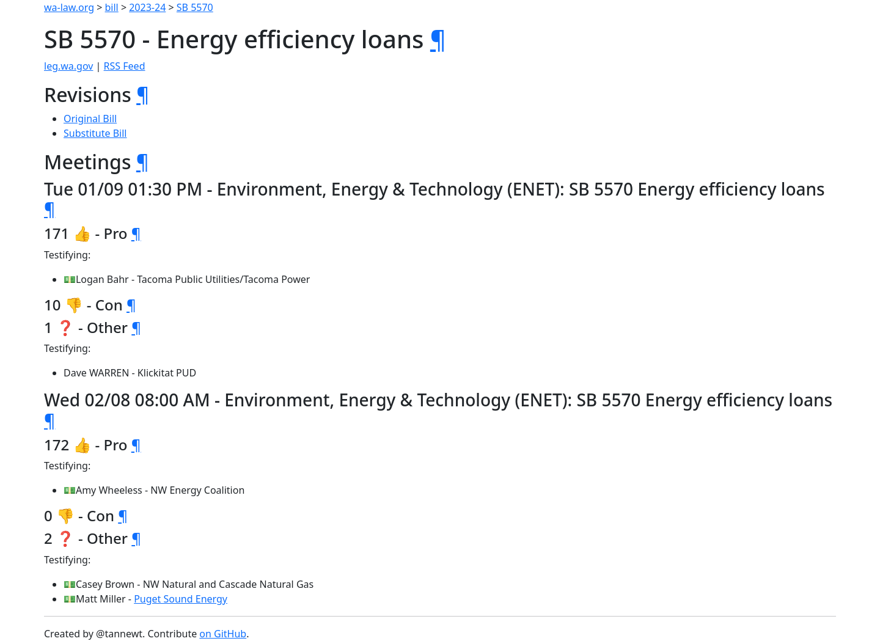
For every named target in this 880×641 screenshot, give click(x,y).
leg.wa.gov (68, 66)
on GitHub (222, 633)
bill (112, 7)
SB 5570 (195, 7)
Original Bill (90, 118)
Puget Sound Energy (180, 599)
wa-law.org (69, 7)
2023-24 (147, 7)
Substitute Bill (95, 133)
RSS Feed (124, 66)
